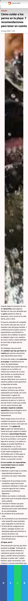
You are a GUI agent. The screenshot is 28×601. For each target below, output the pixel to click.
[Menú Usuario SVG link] (0, 0)
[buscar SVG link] (0, 7)
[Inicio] (14, 3)
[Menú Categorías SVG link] (0, 5)
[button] (3, 583)
